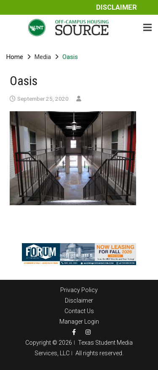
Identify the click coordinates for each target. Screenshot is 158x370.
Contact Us (79, 311)
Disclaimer (116, 7)
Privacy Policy (79, 290)
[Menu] (147, 27)
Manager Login (79, 321)
